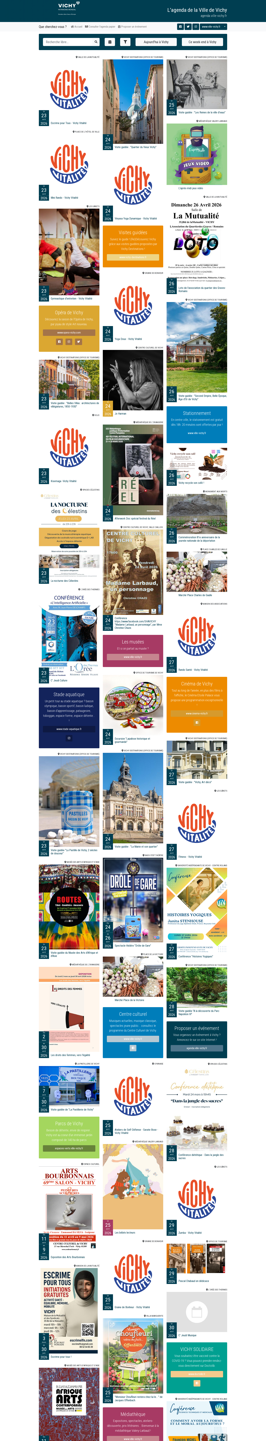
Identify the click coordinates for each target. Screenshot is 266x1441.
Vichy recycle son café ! (191, 482)
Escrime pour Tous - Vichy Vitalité (69, 123)
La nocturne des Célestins (64, 580)
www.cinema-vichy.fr (197, 721)
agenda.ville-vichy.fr (197, 1053)
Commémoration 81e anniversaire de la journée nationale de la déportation (199, 539)
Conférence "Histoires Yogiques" (195, 956)
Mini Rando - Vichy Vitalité (64, 197)
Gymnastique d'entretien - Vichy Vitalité (71, 298)
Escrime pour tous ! (61, 1356)
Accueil (76, 26)
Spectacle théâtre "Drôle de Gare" (133, 945)
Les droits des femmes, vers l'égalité (70, 1055)
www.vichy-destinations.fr (133, 257)
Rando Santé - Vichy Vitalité (193, 669)
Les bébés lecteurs (125, 1232)
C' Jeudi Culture (59, 680)
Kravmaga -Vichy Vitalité (64, 481)
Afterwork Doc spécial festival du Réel (135, 518)
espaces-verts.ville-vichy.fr (69, 1154)
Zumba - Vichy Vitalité (190, 1232)
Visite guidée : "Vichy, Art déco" (195, 782)
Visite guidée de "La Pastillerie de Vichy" (72, 1109)
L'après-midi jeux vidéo (190, 188)
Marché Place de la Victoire (129, 1000)
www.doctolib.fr (196, 1381)
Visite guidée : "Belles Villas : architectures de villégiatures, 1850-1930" (75, 405)
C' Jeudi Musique (187, 1335)
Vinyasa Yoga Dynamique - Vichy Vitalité (136, 218)
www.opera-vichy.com (69, 338)
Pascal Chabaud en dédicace (193, 1281)
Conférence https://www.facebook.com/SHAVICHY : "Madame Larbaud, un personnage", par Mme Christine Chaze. (138, 623)
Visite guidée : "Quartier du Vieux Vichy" (135, 147)
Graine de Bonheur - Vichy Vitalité (132, 1307)
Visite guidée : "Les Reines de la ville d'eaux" (201, 112)
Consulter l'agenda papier (100, 26)
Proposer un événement (132, 26)
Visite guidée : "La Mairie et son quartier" (136, 846)
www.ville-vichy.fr (211, 26)
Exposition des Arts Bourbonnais (68, 1257)
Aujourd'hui (156, 42)
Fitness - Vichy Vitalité (190, 856)
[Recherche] (68, 42)
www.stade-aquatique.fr (69, 737)
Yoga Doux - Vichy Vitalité (128, 339)
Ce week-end (202, 42)
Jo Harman (120, 413)
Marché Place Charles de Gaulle (195, 595)
